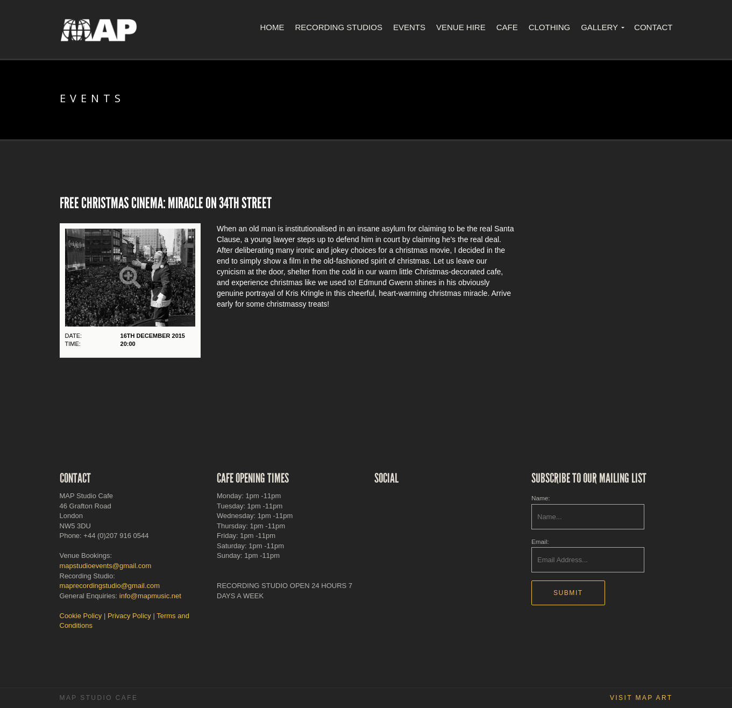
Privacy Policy (129, 616)
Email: (540, 541)
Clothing (550, 27)
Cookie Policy (81, 616)
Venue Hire (461, 27)
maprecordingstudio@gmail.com (110, 586)
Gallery (599, 27)
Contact (653, 27)
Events (409, 27)
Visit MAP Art (641, 698)
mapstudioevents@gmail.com (106, 566)
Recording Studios (338, 27)
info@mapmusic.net (150, 596)
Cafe (507, 27)
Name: (540, 497)
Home (272, 27)
